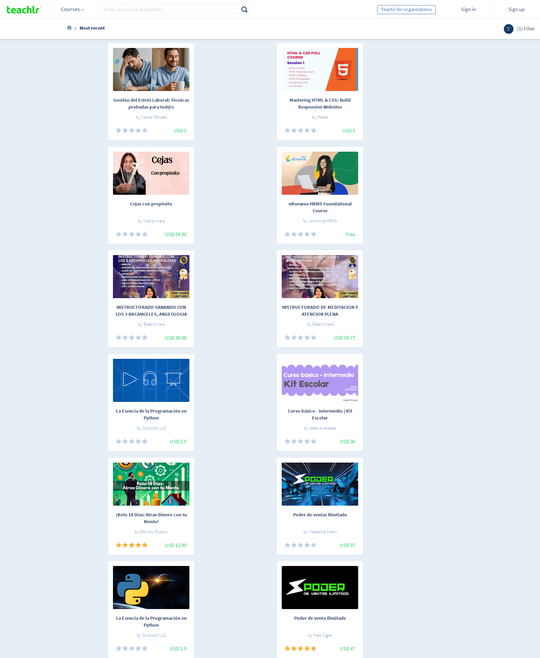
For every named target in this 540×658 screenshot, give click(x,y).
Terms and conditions (217, 597)
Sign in (468, 9)
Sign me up (456, 581)
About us (204, 578)
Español (104, 579)
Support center (210, 607)
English (130, 579)
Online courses (171, 578)
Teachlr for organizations (406, 9)
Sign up (516, 9)
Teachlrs (164, 588)
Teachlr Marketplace (275, 578)
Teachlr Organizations (277, 588)
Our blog (203, 617)
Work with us (208, 588)
